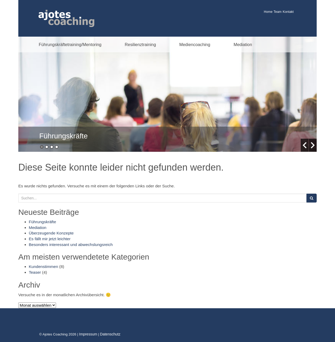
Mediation (242, 44)
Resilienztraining (140, 44)
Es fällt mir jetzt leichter (49, 239)
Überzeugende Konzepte (51, 233)
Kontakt (288, 12)
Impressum (88, 334)
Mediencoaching (194, 44)
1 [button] (41, 147)
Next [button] (313, 145)
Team (277, 12)
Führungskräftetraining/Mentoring (70, 44)
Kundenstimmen (43, 266)
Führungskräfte (63, 136)
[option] (167, 94)
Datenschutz (110, 334)
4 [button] (56, 147)
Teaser (35, 272)
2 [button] (46, 147)
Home (268, 12)
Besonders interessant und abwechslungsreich (71, 244)
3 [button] (51, 147)
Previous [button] (305, 145)
